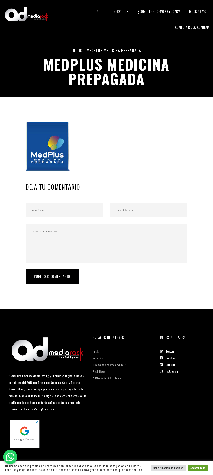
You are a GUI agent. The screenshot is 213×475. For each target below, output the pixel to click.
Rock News (197, 11)
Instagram (169, 371)
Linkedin (167, 364)
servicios (121, 11)
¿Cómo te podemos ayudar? (158, 11)
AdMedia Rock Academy (107, 378)
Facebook (168, 358)
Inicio (100, 11)
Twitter (167, 351)
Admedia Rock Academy (192, 27)
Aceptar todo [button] (197, 468)
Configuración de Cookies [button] (168, 468)
